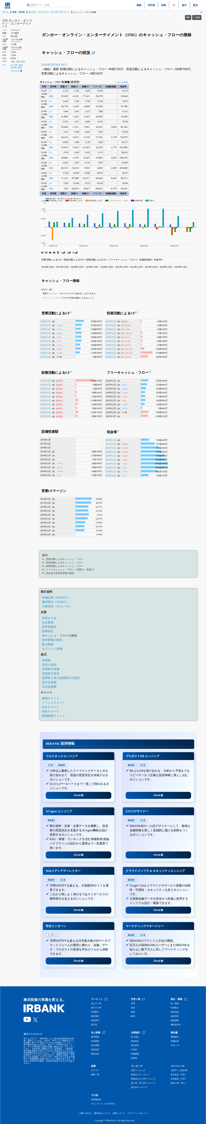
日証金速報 (49, 686)
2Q (50, 91)
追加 (197, 17)
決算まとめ (49, 618)
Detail (78, 795)
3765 (4, 30)
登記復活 (95, 1050)
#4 (149, 371)
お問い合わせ (85, 1113)
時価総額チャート (53, 715)
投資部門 (95, 1020)
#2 (136, 312)
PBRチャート (50, 711)
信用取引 (95, 1012)
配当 (195, 5)
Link (4, 65)
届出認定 (175, 1012)
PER (4, 36)
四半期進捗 (49, 626)
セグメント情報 (52, 648)
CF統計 (134, 1050)
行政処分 (175, 1008)
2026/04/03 (15, 30)
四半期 (151, 5)
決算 (16, 65)
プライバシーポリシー (137, 1113)
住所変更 (95, 1041)
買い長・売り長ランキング (143, 1083)
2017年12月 (45, 325)
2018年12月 (45, 329)
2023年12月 (45, 349)
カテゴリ (95, 1070)
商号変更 (95, 1037)
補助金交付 (176, 1025)
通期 (51, 96)
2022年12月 (45, 345)
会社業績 (48, 622)
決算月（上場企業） (180, 1070)
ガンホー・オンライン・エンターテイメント (48, 12)
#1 (71, 312)
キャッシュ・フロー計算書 (55, 298)
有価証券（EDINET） (56, 597)
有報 (13, 62)
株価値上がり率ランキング (143, 1079)
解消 (133, 1016)
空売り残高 (49, 664)
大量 (18, 62)
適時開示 (175, 1037)
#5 (118, 431)
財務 (163, 5)
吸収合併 (95, 1054)
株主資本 (135, 1045)
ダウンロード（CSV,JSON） (103, 1104)
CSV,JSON (16, 71)
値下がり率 (96, 1008)
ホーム (5, 12)
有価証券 (175, 1041)
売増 (133, 1004)
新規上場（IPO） (178, 1083)
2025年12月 (45, 357)
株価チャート (50, 698)
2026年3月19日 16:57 (54, 64)
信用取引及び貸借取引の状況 (61, 677)
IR (12, 65)
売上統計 (135, 1037)
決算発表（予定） (179, 1079)
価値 (20, 67)
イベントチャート (53, 702)
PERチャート (50, 707)
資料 (4, 61)
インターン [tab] (52, 935)
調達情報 (175, 1020)
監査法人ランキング (140, 1075)
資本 (184, 5)
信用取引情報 (50, 669)
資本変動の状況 (52, 639)
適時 (23, 62)
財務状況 (48, 631)
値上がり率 (96, 1004)
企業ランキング (138, 1070)
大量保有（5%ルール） (57, 606)
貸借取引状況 (50, 673)
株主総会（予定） (179, 1075)
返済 (133, 1008)
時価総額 (135, 1054)
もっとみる (121, 82)
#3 (71, 371)
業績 (139, 5)
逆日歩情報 (49, 682)
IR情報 (46, 660)
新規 (133, 1012)
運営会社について (102, 1113)
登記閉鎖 (95, 1045)
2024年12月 (45, 353)
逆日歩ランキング (139, 1087)
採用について (119, 1113)
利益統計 (135, 1041)
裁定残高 (95, 1016)
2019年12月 (45, 333)
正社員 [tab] (50, 765)
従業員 (134, 1058)
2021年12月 (45, 341)
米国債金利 (96, 1100)
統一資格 (175, 1004)
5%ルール (175, 1045)
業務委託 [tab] (61, 765)
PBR (4, 44)
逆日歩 (94, 1025)
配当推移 (48, 644)
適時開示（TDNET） (55, 602)
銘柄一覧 (95, 1075)
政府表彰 (175, 1016)
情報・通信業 (18, 12)
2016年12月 (45, 321)
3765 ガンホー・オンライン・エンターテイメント (17, 23)
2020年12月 (45, 337)
